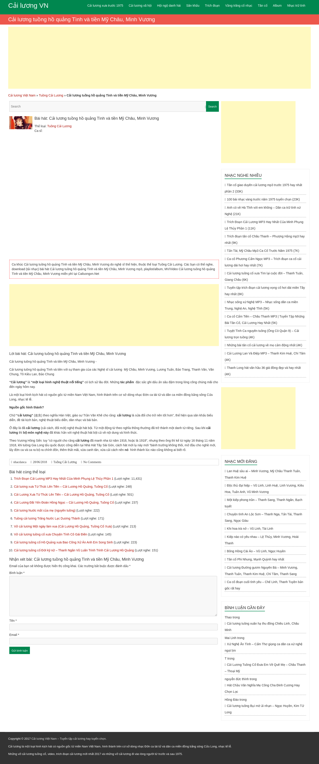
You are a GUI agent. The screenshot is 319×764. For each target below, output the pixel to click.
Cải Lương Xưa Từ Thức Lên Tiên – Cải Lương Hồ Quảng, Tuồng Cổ (62, 494)
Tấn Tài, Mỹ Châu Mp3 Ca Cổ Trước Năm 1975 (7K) (263, 250)
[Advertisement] (159, 58)
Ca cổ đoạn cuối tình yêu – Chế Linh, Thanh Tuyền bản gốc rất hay (264, 585)
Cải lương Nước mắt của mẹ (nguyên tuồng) (45, 510)
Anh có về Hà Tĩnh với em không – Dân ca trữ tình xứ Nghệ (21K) (263, 211)
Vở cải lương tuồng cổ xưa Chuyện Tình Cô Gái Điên (51, 534)
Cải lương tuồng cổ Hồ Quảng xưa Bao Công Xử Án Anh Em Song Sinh (64, 542)
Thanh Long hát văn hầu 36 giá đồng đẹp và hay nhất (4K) (263, 371)
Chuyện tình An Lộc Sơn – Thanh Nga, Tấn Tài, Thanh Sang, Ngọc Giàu (263, 517)
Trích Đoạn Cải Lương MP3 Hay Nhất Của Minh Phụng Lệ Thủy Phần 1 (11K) (264, 225)
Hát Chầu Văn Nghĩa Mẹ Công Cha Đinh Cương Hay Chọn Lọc (262, 688)
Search (212, 106)
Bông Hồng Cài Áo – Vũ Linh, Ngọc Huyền (256, 551)
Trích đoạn (212, 5)
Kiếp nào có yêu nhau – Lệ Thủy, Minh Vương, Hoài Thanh (262, 540)
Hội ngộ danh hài (169, 5)
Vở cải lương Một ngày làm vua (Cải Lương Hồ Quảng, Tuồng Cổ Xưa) (63, 526)
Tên (13, 620)
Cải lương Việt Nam (21, 95)
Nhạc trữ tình (296, 5)
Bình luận (17, 573)
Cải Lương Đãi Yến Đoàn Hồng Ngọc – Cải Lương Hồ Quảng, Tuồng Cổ (64, 502)
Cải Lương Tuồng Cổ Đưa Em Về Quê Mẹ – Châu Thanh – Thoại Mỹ (265, 668)
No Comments (92, 462)
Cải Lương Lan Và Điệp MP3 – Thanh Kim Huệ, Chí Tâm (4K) (265, 357)
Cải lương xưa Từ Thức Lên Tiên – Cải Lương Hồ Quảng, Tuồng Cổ (61, 486)
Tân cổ (262, 5)
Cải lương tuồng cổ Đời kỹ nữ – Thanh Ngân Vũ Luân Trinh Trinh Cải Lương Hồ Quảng (74, 550)
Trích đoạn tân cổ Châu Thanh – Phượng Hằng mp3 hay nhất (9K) (265, 239)
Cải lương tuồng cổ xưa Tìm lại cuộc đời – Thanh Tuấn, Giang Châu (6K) (264, 276)
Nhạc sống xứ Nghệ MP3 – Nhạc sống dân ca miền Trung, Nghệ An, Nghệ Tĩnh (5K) (261, 305)
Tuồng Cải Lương (51, 95)
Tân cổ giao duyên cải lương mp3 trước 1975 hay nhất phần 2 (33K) (263, 188)
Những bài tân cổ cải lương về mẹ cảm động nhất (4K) (264, 345)
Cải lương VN (28, 5)
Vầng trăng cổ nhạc (238, 5)
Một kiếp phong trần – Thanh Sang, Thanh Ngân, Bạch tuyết (263, 503)
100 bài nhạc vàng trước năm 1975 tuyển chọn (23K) (263, 199)
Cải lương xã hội (140, 5)
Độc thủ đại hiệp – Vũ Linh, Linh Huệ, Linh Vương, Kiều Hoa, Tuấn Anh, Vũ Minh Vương (264, 489)
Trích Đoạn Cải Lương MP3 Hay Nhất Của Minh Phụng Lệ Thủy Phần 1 (64, 478)
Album (277, 5)
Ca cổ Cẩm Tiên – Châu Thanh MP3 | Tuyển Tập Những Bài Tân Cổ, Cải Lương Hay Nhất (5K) (264, 320)
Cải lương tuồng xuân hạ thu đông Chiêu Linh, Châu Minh (262, 627)
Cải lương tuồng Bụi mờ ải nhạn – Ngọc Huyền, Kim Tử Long (264, 709)
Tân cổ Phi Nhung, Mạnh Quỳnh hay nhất (255, 559)
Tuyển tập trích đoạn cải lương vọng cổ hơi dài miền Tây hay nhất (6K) (265, 291)
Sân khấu (192, 5)
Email (14, 635)
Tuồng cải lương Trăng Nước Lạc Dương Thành (47, 518)
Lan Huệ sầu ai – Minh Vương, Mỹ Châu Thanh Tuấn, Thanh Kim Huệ (263, 474)
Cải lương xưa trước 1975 (105, 5)
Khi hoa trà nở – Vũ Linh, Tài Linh (250, 528)
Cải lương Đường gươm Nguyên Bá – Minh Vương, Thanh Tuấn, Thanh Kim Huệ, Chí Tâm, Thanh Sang (261, 571)
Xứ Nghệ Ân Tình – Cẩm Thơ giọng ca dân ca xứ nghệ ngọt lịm (263, 647)
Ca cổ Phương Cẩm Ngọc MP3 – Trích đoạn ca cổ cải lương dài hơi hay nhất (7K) (263, 262)
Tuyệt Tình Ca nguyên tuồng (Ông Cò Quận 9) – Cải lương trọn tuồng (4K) (262, 334)
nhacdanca (19, 462)
